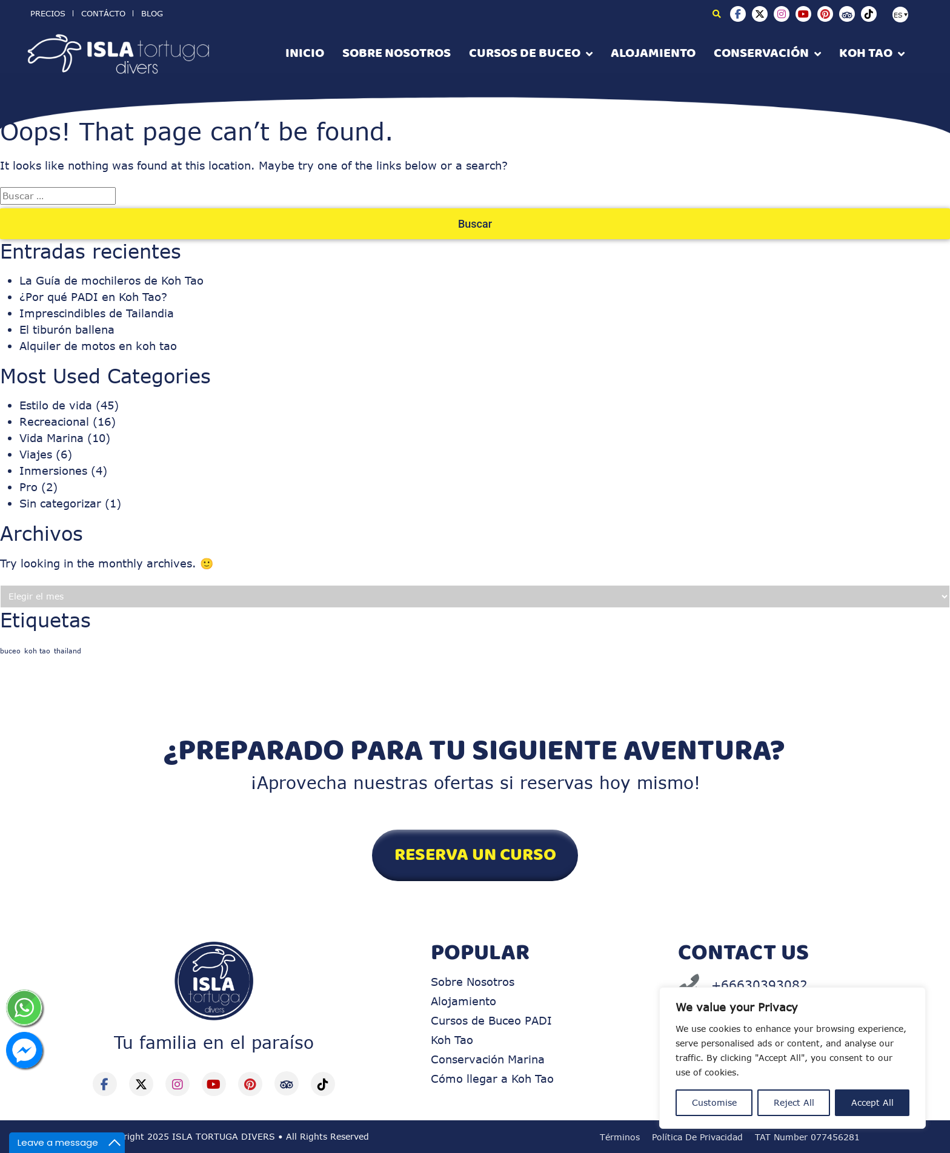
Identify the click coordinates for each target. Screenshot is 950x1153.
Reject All (794, 1102)
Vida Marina (51, 437)
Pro (28, 487)
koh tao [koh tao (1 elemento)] (37, 651)
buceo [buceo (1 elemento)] (10, 651)
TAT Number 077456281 (807, 1137)
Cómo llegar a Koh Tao (492, 1078)
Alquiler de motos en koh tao (98, 345)
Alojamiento (463, 1001)
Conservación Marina (488, 1059)
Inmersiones (53, 470)
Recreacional (54, 421)
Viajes (35, 454)
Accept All (872, 1102)
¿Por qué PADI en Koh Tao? (93, 296)
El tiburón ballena (67, 329)
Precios (47, 13)
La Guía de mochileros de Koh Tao (111, 280)
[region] (792, 1058)
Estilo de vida (55, 405)
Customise (714, 1102)
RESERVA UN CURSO (475, 855)
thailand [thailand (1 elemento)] (67, 651)
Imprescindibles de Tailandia (96, 313)
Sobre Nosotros (472, 981)
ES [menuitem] (898, 15)
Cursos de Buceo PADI (491, 1020)
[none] (907, 13)
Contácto (103, 13)
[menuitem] (900, 14)
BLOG (152, 13)
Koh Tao (452, 1039)
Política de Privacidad (697, 1137)
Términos (620, 1137)
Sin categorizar (60, 503)
